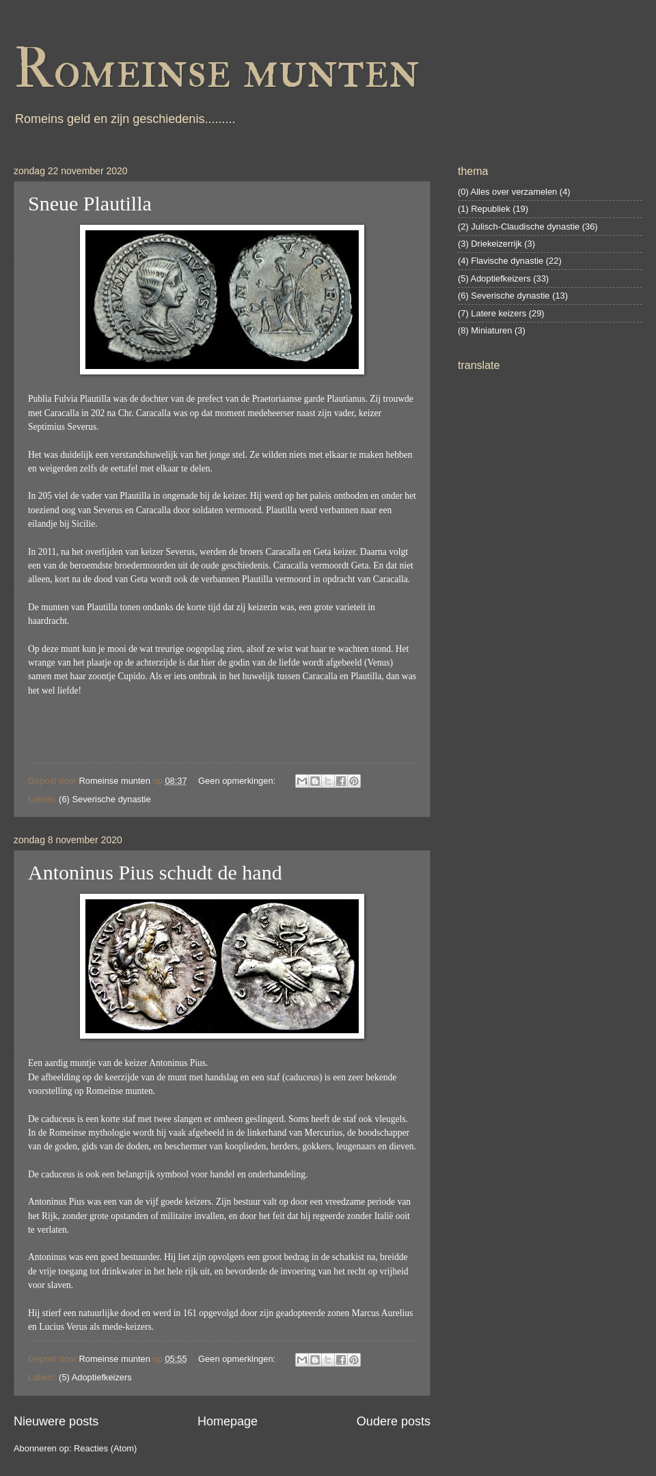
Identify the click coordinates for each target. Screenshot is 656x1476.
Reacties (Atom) (105, 1448)
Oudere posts (393, 1421)
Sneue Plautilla (90, 203)
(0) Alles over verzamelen (507, 192)
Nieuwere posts (56, 1421)
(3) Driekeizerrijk (490, 243)
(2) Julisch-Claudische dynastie (518, 226)
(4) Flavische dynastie (500, 261)
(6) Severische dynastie (105, 799)
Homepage (227, 1421)
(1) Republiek (484, 209)
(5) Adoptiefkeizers (95, 1377)
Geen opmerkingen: (238, 781)
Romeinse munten (217, 70)
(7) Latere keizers (492, 313)
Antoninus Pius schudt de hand (155, 872)
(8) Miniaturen (485, 330)
